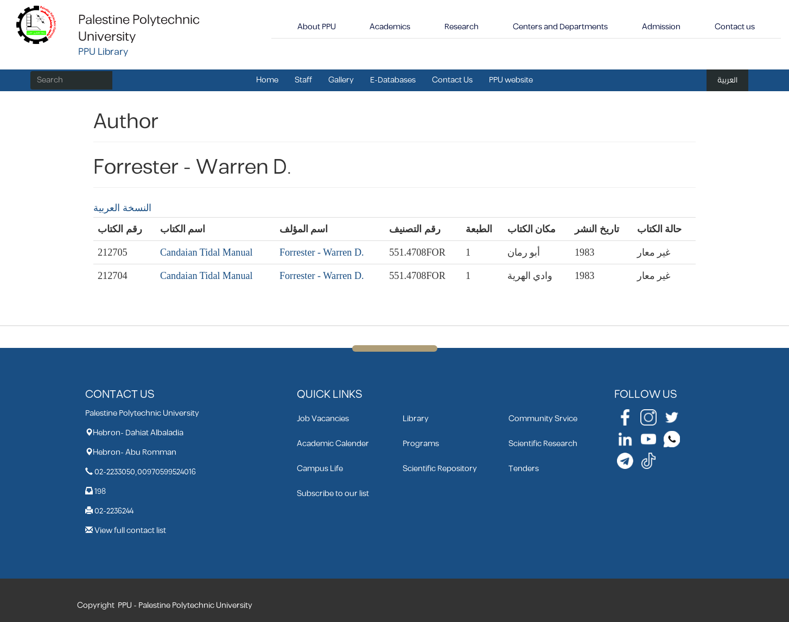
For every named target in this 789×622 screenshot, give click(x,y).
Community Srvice (542, 418)
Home (267, 80)
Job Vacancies (323, 418)
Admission (661, 27)
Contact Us (452, 80)
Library (416, 418)
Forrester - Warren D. (321, 252)
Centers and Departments (560, 27)
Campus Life (320, 468)
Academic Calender (333, 443)
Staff (303, 80)
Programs (421, 443)
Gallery (341, 80)
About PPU (316, 27)
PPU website (511, 80)
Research (461, 27)
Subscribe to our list (333, 493)
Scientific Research (542, 443)
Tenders (523, 468)
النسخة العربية (122, 207)
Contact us (735, 27)
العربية (727, 80)
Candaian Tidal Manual (206, 252)
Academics (390, 27)
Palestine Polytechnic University (139, 28)
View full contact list (130, 530)
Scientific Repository (440, 468)
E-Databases (393, 80)
